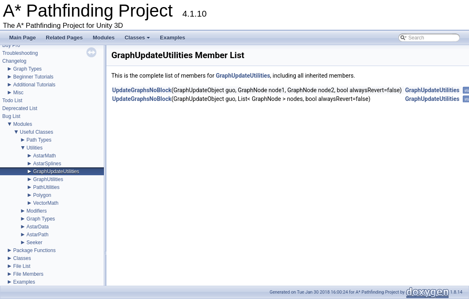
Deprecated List (19, 108)
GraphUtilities (48, 179)
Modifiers (37, 211)
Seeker (34, 242)
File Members (28, 274)
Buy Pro (11, 45)
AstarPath (38, 235)
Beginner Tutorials (33, 77)
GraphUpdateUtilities (56, 171)
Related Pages (64, 37)
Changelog (14, 61)
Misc (18, 93)
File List (21, 266)
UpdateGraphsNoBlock (142, 90)
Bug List (11, 116)
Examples (172, 37)
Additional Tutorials (34, 85)
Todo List (12, 100)
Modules (104, 37)
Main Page (22, 37)
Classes (138, 39)
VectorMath (46, 203)
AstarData (38, 227)
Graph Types (27, 69)
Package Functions (34, 250)
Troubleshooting (20, 53)
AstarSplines (47, 164)
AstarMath (44, 156)
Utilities (35, 148)
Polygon (42, 195)
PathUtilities (46, 187)
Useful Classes (36, 132)
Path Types (39, 140)
